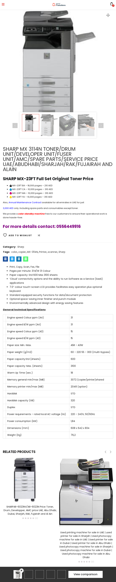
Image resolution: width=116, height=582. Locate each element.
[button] (108, 15)
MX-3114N (32, 252)
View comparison (85, 574)
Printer (43, 252)
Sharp (20, 247)
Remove (21, 570)
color (14, 252)
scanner (52, 252)
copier (22, 252)
